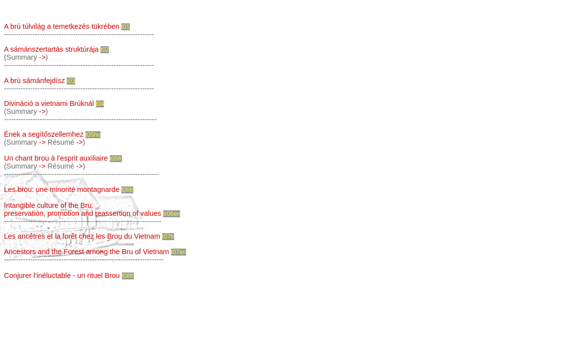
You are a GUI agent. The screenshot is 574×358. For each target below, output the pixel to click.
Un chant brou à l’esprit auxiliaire (56, 158)
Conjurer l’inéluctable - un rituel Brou (62, 275)
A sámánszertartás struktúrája (51, 49)
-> (42, 57)
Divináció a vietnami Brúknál (49, 103)
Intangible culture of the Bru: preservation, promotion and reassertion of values (82, 209)
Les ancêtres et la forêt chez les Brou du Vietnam (82, 236)
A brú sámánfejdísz (34, 81)
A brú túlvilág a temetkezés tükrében (61, 26)
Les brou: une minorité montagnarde (61, 189)
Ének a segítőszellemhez (44, 134)
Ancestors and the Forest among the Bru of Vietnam (86, 252)
